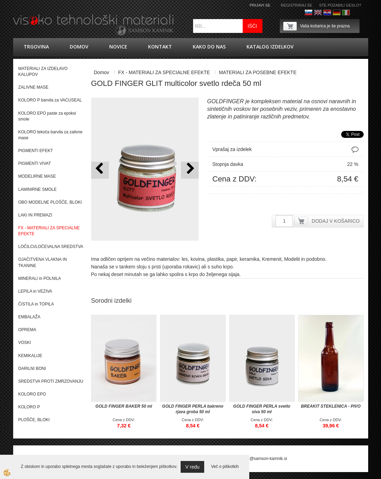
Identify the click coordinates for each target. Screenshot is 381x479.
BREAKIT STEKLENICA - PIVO (331, 406)
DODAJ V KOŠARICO (336, 221)
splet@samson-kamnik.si (264, 458)
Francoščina (355, 12)
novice (118, 46)
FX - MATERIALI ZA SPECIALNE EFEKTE (164, 72)
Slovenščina (308, 12)
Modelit (292, 259)
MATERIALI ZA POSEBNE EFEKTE (257, 72)
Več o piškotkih (225, 466)
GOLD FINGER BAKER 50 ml (123, 406)
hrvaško (327, 12)
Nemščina (336, 12)
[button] (190, 170)
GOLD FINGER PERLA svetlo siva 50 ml (262, 409)
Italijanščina (346, 12)
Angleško (318, 12)
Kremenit (272, 259)
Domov (79, 46)
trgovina (36, 46)
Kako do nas (209, 46)
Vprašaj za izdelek (232, 149)
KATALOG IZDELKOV (270, 46)
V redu (192, 467)
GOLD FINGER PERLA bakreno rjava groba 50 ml (193, 409)
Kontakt (160, 46)
